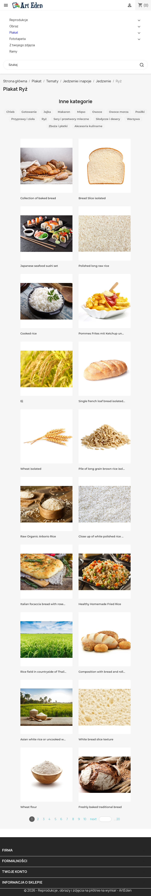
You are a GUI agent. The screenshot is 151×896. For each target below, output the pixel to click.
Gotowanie (29, 111)
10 (84, 819)
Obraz (13, 26)
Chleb (10, 111)
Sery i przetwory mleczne (71, 119)
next (93, 819)
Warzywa (133, 119)
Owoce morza (119, 111)
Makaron (64, 111)
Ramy (13, 51)
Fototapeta (17, 39)
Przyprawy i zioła (23, 119)
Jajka (47, 111)
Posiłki (140, 111)
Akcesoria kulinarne (88, 126)
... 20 (117, 819)
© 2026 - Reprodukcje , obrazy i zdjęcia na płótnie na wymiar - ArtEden (77, 890)
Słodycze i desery (108, 119)
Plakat (13, 32)
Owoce (97, 111)
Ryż (44, 119)
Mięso (81, 111)
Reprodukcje (18, 20)
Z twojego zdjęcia (22, 45)
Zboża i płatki (58, 126)
